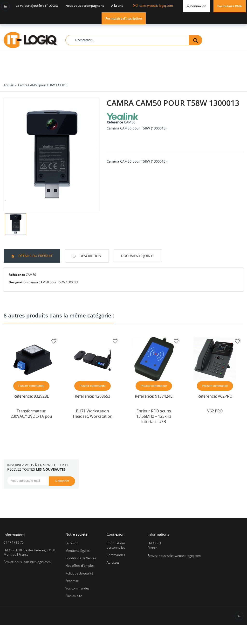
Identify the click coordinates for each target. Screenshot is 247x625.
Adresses (113, 562)
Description (90, 255)
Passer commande (31, 386)
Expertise (72, 581)
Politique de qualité (79, 573)
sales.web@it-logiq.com (153, 5)
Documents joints (137, 255)
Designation (18, 282)
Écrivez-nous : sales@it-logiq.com (27, 562)
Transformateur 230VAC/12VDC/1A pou (31, 413)
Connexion (115, 534)
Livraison (71, 543)
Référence (115, 122)
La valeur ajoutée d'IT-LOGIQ (37, 5)
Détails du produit (35, 255)
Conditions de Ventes (80, 558)
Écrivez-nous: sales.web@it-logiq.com (174, 555)
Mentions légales (77, 550)
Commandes (116, 555)
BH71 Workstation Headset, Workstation (92, 413)
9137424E (163, 396)
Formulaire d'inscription (123, 18)
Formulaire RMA (229, 6)
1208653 (102, 396)
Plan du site (73, 596)
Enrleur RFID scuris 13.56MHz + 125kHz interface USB (153, 416)
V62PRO (225, 396)
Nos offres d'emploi (79, 565)
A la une (117, 5)
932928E (41, 396)
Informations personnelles (116, 545)
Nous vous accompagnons (84, 5)
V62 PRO (215, 411)
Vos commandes (77, 588)
